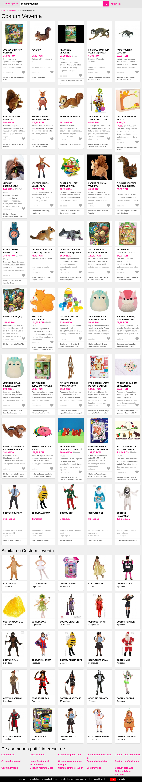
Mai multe (121, 779)
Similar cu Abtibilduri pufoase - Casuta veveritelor (127, 279)
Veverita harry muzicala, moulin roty (41, 119)
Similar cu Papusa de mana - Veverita (98, 212)
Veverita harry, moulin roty (40, 184)
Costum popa (39, 736)
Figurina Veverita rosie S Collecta (126, 184)
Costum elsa (7, 754)
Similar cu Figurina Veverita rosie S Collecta (127, 212)
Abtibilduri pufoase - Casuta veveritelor (126, 253)
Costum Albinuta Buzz (41, 768)
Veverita (13, 11)
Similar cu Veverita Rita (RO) (13, 344)
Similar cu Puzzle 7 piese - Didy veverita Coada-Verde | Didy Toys (127, 479)
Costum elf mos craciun (70, 768)
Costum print (95, 513)
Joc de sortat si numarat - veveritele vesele (70, 319)
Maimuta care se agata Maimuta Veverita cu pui (69, 386)
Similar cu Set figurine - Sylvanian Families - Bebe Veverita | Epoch (41, 413)
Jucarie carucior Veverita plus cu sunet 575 (98, 119)
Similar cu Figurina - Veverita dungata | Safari (42, 279)
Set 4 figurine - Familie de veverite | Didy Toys (71, 449)
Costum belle (96, 584)
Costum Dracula (9, 768)
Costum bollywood (11, 761)
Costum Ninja (10, 660)
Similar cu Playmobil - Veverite (71, 81)
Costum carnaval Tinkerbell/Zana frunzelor (124, 771)
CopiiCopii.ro (11, 3)
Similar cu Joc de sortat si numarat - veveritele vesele (69, 345)
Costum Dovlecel (126, 736)
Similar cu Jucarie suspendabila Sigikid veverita (13, 215)
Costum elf (66, 513)
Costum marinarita (98, 736)
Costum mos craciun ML (128, 754)
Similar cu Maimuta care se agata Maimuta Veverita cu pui (71, 412)
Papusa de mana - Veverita (97, 184)
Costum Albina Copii (71, 660)
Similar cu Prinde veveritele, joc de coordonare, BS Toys (42, 475)
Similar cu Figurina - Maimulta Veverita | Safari (99, 79)
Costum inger (39, 584)
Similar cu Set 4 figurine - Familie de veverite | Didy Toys (71, 478)
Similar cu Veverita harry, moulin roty (41, 212)
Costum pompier (126, 622)
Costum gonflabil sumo (127, 761)
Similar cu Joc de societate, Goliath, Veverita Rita (98, 279)
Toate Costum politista (11, 541)
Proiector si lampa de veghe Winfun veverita (98, 386)
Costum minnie (68, 584)
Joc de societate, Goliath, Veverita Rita (97, 253)
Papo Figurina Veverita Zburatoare (124, 53)
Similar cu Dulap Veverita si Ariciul (127, 149)
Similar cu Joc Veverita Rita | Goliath (13, 79)
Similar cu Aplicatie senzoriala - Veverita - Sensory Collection (42, 348)
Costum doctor (125, 698)
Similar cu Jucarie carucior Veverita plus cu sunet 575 (98, 145)
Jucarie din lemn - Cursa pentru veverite (70, 186)
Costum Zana (39, 622)
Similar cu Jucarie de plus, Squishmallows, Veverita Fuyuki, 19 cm (98, 346)
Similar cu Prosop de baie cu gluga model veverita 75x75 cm (127, 413)
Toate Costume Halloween (126, 541)
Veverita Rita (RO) (12, 316)
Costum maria (37, 754)
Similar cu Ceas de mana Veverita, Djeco (12, 282)
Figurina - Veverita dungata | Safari (42, 251)
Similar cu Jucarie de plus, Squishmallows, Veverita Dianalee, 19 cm (126, 346)
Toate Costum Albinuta (40, 541)
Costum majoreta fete (69, 754)
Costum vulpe (94, 768)
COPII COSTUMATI (96, 622)
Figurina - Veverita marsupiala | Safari (70, 251)
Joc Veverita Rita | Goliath (13, 51)
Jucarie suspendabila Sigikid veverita (11, 186)
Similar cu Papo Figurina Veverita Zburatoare (126, 79)
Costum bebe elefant (97, 761)
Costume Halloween (123, 514)
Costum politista (12, 513)
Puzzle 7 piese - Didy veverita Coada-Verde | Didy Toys (127, 449)
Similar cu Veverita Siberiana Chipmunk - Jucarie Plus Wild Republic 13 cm (14, 476)
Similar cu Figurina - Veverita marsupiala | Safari (70, 279)
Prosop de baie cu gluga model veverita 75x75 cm (127, 386)
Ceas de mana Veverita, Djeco (11, 251)
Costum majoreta (13, 622)
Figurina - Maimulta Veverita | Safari (98, 51)
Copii (3, 11)
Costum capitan (40, 698)
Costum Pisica (124, 584)
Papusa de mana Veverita (12, 117)
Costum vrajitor (69, 622)
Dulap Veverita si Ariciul (126, 117)
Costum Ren (9, 584)
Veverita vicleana (70, 116)
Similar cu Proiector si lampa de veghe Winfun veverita (98, 412)
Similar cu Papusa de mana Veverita (13, 145)
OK (113, 779)
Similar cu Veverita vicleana (70, 144)
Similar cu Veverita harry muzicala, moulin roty (40, 145)
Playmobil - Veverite (66, 51)
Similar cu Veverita (38, 77)
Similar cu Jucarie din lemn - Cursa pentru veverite (70, 212)
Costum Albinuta (41, 513)
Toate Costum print (95, 541)
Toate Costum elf (66, 541)
